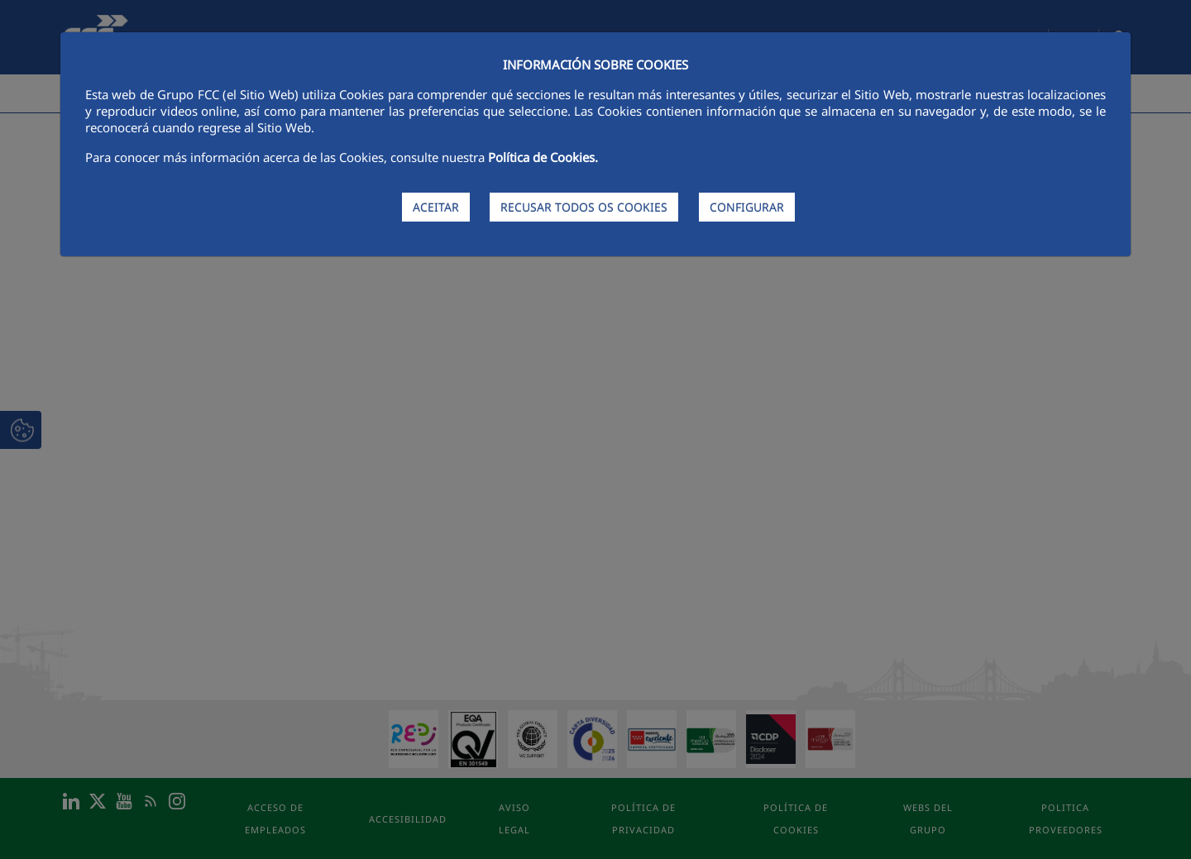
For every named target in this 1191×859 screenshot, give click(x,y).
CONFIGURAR (747, 207)
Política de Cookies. (543, 157)
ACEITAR (436, 207)
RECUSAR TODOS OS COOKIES (583, 207)
